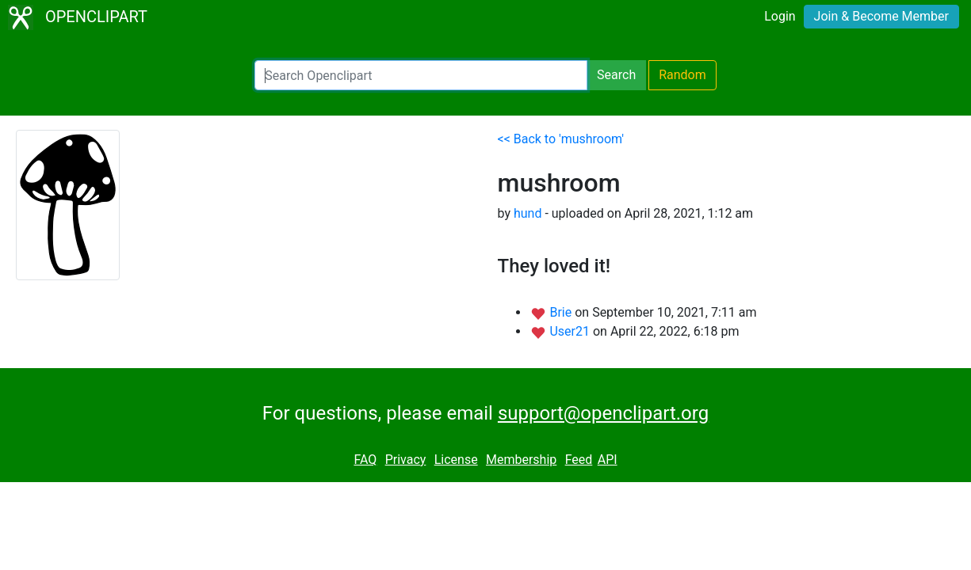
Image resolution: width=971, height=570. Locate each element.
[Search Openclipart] (420, 75)
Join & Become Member (881, 16)
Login (779, 16)
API (607, 459)
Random (682, 74)
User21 (571, 331)
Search (616, 74)
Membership (521, 459)
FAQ (365, 459)
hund (528, 213)
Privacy (405, 459)
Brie (562, 312)
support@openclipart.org (603, 413)
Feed (579, 459)
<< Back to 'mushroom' (561, 138)
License (456, 459)
